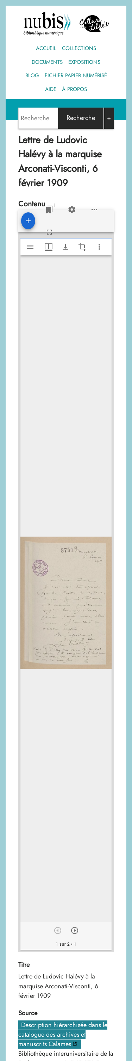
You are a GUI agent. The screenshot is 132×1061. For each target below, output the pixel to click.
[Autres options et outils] (99, 246)
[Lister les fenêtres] (49, 209)
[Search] (38, 118)
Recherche (81, 117)
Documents (47, 62)
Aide (50, 89)
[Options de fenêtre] (48, 246)
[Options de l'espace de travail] (94, 209)
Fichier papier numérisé (76, 75)
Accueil (46, 48)
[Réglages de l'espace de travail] (71, 209)
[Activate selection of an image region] (82, 246)
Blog (32, 75)
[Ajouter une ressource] (28, 220)
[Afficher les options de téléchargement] (65, 246)
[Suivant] (74, 930)
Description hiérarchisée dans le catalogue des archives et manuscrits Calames (62, 1034)
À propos (74, 89)
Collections (79, 48)
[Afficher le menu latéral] (30, 246)
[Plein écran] (49, 232)
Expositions (84, 62)
